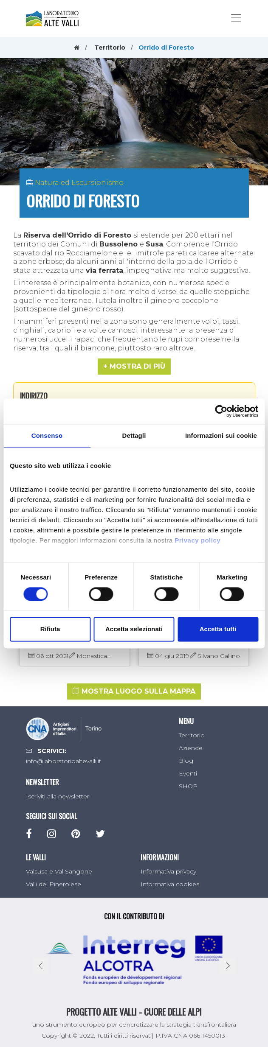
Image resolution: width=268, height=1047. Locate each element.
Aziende (191, 748)
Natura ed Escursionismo (79, 183)
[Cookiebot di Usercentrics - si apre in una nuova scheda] (221, 411)
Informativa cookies (170, 884)
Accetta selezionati (134, 629)
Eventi (188, 773)
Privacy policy (197, 540)
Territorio (109, 47)
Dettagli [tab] (134, 435)
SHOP (188, 786)
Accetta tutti (218, 629)
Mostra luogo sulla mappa (134, 691)
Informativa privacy (168, 871)
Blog (186, 761)
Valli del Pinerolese (53, 884)
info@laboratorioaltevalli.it (63, 761)
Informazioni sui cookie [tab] (221, 435)
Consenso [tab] (46, 435)
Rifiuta (50, 629)
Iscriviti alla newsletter (57, 796)
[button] (134, 366)
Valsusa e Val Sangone (59, 871)
